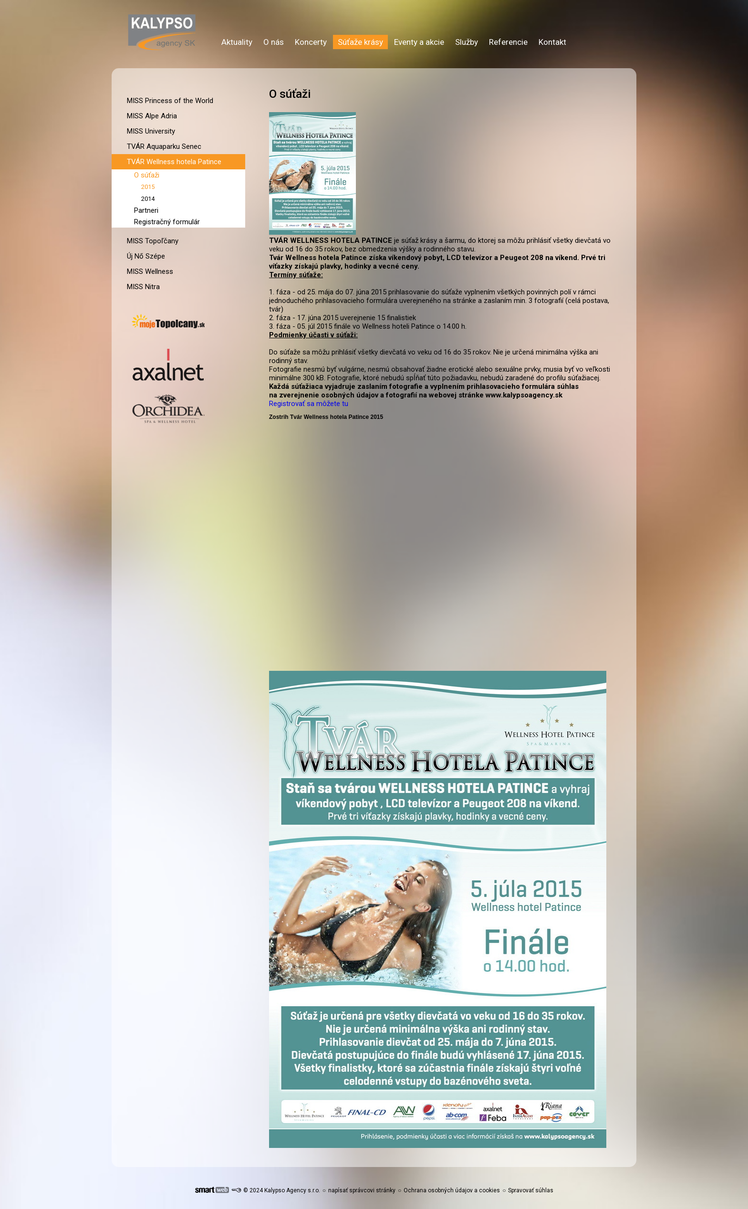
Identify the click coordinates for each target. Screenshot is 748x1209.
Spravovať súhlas (530, 1190)
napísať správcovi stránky (361, 1190)
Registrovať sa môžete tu (308, 403)
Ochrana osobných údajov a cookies (452, 1190)
